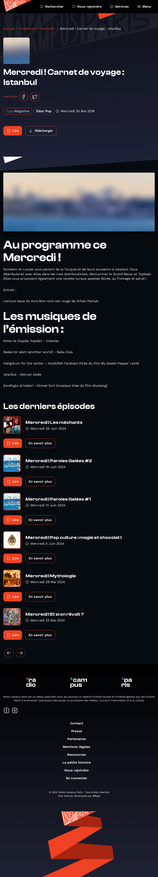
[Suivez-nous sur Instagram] (15, 710)
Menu (144, 6)
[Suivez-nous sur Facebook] (6, 710)
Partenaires (78, 739)
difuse (96, 795)
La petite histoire (78, 762)
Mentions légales (78, 747)
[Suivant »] (20, 652)
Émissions (27, 29)
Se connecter (78, 778)
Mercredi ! (48, 29)
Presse (78, 731)
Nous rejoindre (86, 6)
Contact (78, 723)
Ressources (78, 755)
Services (119, 6)
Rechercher (52, 6)
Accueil (9, 29)
